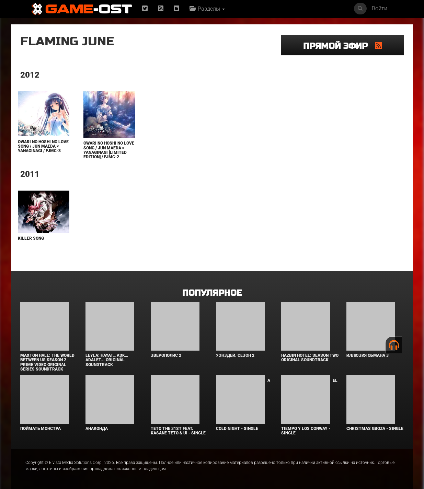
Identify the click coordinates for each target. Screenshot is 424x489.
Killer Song (31, 238)
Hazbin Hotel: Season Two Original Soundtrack (310, 357)
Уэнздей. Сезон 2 (235, 355)
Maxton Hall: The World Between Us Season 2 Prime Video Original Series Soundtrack (47, 362)
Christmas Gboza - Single (374, 428)
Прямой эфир (339, 46)
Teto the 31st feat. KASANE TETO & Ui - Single (178, 430)
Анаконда (96, 428)
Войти (379, 8)
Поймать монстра (40, 428)
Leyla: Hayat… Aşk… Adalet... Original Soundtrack (106, 360)
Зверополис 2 (166, 355)
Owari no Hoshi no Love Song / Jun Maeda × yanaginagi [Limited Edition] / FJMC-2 (108, 150)
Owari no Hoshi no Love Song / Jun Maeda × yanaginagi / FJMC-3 (43, 146)
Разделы (207, 8)
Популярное (212, 293)
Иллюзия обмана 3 (367, 355)
